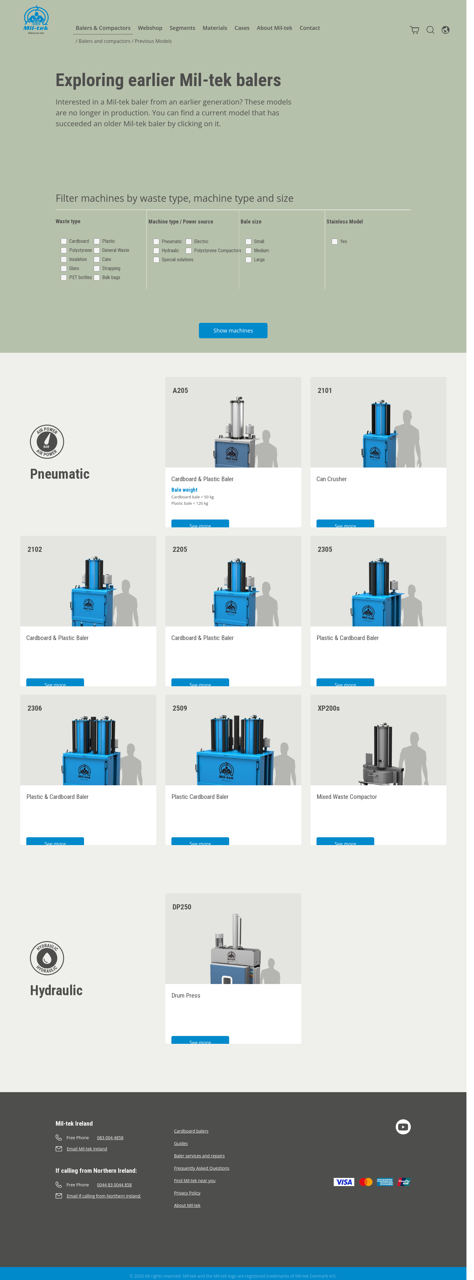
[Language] (442, 27)
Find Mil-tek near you (195, 1175)
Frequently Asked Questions (201, 1163)
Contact (306, 27)
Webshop (147, 27)
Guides (181, 1138)
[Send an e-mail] (115, 1143)
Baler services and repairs (199, 1150)
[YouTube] (403, 1121)
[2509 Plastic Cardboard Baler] (233, 765)
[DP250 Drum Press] (233, 963)
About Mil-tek (271, 27)
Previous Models (150, 41)
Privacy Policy (187, 1188)
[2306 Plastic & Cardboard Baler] (88, 765)
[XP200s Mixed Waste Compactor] (378, 765)
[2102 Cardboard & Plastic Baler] (88, 606)
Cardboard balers (191, 1126)
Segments (179, 27)
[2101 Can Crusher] (378, 447)
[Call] (115, 1132)
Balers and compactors (101, 41)
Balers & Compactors (100, 27)
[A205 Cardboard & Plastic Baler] (233, 447)
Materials (211, 27)
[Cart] (411, 27)
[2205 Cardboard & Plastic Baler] (233, 606)
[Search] (427, 27)
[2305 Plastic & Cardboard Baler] (378, 606)
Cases (238, 27)
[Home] (33, 19)
